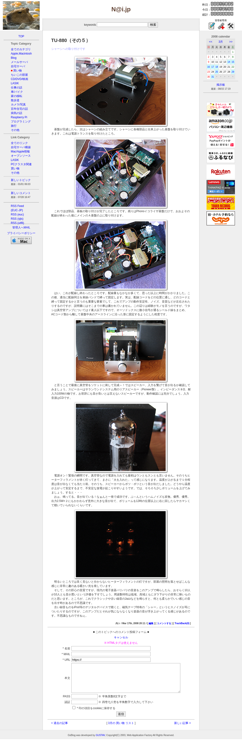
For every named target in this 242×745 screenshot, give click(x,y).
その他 (15, 130)
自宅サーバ (18, 66)
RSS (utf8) (17, 223)
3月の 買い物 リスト (121, 728)
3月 (221, 41)
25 (216, 72)
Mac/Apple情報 (20, 151)
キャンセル (121, 637)
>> (231, 41)
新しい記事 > (182, 728)
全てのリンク (19, 143)
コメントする (164, 623)
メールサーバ (19, 62)
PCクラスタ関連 (21, 164)
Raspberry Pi (19, 117)
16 (208, 67)
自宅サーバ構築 (21, 147)
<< (210, 41)
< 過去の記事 (59, 728)
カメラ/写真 (18, 104)
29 (233, 72)
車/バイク (17, 91)
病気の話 (16, 113)
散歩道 (15, 100)
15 (233, 62)
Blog (14, 57)
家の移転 (16, 96)
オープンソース (21, 155)
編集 (151, 623)
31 (212, 77)
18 (216, 67)
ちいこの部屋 (19, 74)
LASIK (15, 83)
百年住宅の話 (19, 108)
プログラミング (21, 121)
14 (229, 62)
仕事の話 (16, 87)
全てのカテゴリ (21, 49)
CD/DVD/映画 (19, 79)
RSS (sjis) (17, 218)
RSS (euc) (17, 214)
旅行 (14, 125)
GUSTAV (100, 741)
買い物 (17, 70)
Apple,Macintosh (21, 53)
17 (212, 67)
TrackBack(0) (182, 623)
